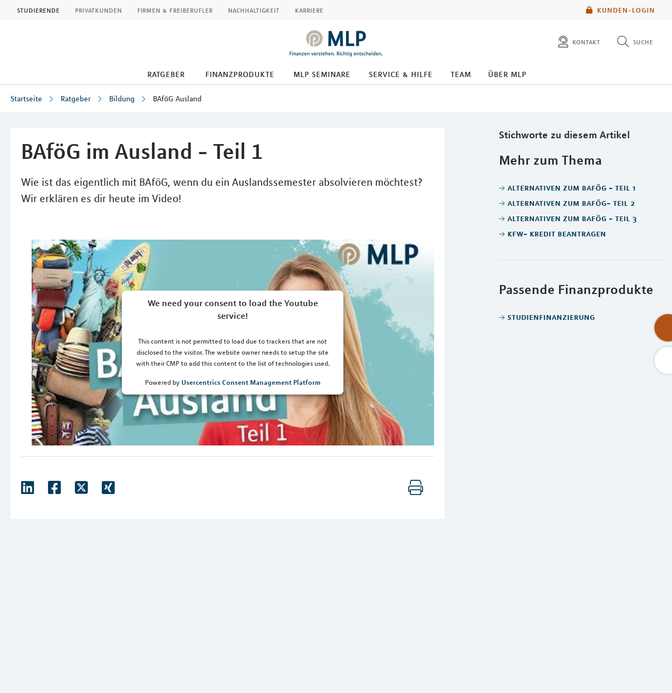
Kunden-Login (620, 10)
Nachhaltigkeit (254, 10)
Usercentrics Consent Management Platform (251, 382)
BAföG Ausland (177, 98)
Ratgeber (166, 74)
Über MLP (507, 74)
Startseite (26, 98)
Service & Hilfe (401, 74)
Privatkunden (98, 10)
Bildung (122, 98)
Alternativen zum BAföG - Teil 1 (571, 187)
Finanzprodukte (239, 74)
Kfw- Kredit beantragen (556, 233)
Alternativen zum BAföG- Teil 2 (571, 202)
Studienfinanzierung (551, 316)
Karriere (309, 10)
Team (460, 74)
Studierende (38, 10)
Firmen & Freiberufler (175, 10)
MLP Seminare (321, 74)
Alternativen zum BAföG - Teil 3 (572, 218)
